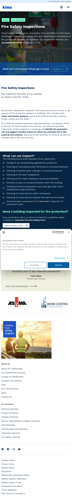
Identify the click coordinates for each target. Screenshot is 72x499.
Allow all (58, 265)
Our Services (18, 20)
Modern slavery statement (13, 479)
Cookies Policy (8, 460)
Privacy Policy (7, 464)
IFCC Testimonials (9, 389)
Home (5, 20)
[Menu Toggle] (68, 7)
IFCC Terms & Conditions (13, 493)
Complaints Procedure (11, 486)
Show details (60, 258)
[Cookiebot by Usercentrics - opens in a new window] (54, 232)
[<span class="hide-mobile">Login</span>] (61, 7)
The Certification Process (13, 373)
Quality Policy (7, 468)
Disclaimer (6, 471)
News (3, 393)
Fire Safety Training (10, 437)
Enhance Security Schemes (14, 429)
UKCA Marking (7, 425)
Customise (35, 265)
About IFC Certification (12, 369)
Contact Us (6, 397)
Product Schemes (9, 413)
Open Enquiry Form (13, 225)
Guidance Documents (11, 381)
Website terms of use (11, 482)
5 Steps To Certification (12, 377)
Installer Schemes (9, 417)
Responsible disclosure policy (15, 475)
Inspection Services (10, 433)
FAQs (3, 385)
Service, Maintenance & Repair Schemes (20, 421)
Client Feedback (9, 490)
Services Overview (10, 409)
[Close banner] (68, 232)
